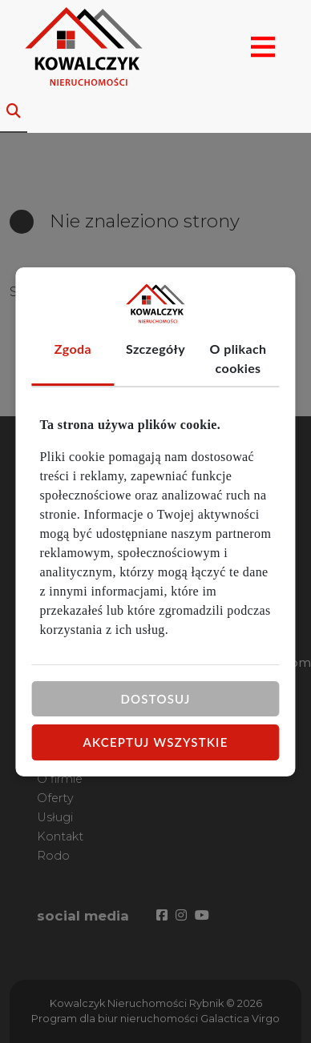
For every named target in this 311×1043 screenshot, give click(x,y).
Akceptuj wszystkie (155, 742)
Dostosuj (155, 698)
